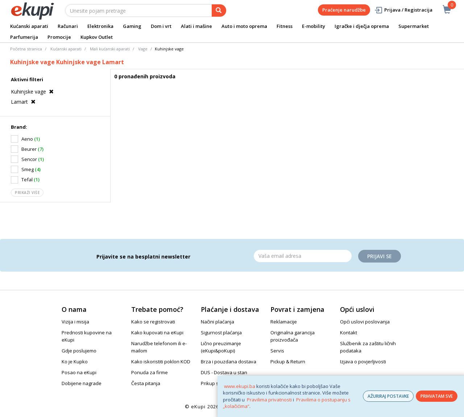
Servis (277, 350)
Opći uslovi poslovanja (365, 321)
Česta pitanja (145, 383)
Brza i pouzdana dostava (228, 361)
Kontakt (348, 332)
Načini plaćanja (217, 321)
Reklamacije (283, 321)
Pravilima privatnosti (269, 399)
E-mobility (313, 26)
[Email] (303, 256)
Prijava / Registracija (403, 10)
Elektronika (100, 26)
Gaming (132, 26)
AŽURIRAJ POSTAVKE (388, 396)
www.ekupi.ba (239, 386)
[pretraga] (219, 10)
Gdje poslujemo (79, 350)
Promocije (59, 37)
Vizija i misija (75, 321)
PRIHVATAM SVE (436, 396)
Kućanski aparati (29, 26)
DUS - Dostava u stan (224, 372)
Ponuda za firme (149, 372)
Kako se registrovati (153, 321)
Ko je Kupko (75, 361)
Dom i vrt (161, 26)
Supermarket (413, 26)
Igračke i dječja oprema (362, 26)
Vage (143, 48)
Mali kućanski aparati (110, 48)
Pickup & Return (287, 361)
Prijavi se (379, 256)
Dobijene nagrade (82, 383)
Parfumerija (24, 37)
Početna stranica (26, 48)
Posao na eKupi (79, 372)
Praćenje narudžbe (344, 10)
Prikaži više (27, 192)
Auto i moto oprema (244, 26)
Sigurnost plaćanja (221, 332)
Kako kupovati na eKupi (157, 332)
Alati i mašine (196, 26)
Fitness (285, 26)
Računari (68, 26)
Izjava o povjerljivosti (363, 361)
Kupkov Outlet (96, 37)
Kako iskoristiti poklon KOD (160, 361)
